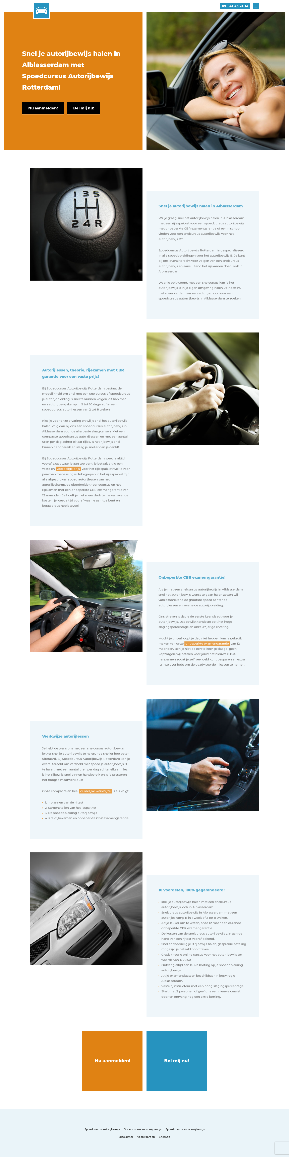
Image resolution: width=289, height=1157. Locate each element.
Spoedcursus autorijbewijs (102, 1129)
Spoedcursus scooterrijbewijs (185, 1129)
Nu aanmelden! (112, 1060)
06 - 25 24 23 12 (235, 6)
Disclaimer (126, 1136)
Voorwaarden (146, 1136)
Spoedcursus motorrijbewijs (143, 1129)
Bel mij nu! (176, 1060)
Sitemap (164, 1136)
